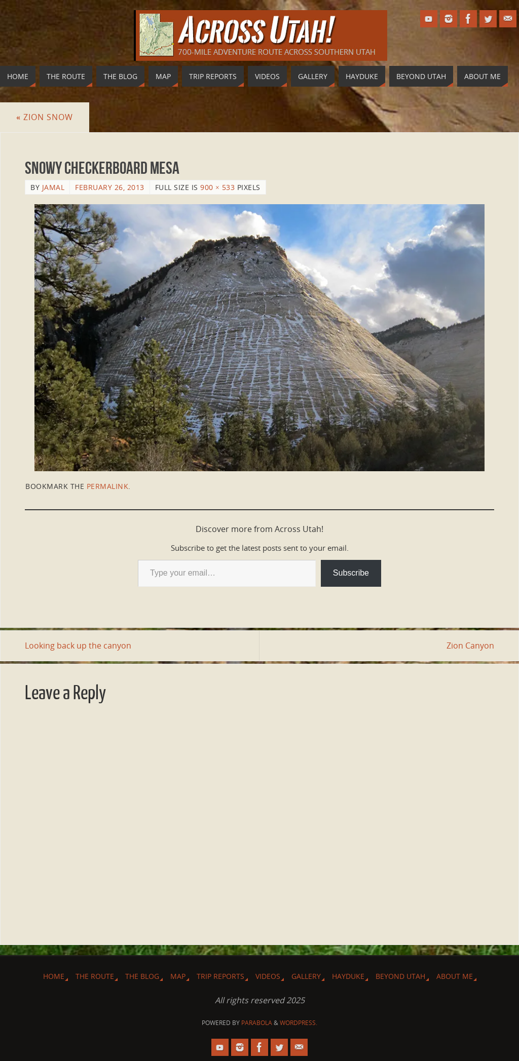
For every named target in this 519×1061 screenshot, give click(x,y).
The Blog (142, 976)
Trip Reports (220, 976)
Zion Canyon (470, 645)
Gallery (306, 976)
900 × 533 (217, 187)
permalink (108, 486)
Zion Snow (44, 117)
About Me (454, 976)
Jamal (53, 187)
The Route (95, 976)
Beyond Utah (400, 976)
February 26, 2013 (109, 187)
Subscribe (351, 573)
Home (53, 976)
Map (178, 976)
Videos (267, 976)
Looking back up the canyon (78, 645)
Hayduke (348, 976)
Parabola (256, 1022)
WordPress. (298, 1022)
